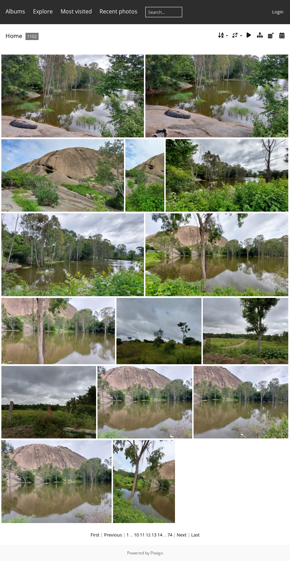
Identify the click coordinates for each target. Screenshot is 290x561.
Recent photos (118, 11)
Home (14, 36)
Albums (15, 11)
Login (277, 12)
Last (195, 535)
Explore (43, 11)
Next (182, 535)
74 (169, 535)
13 (154, 535)
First (95, 535)
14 (159, 535)
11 (142, 535)
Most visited (76, 11)
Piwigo (157, 553)
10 (136, 535)
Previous (113, 535)
